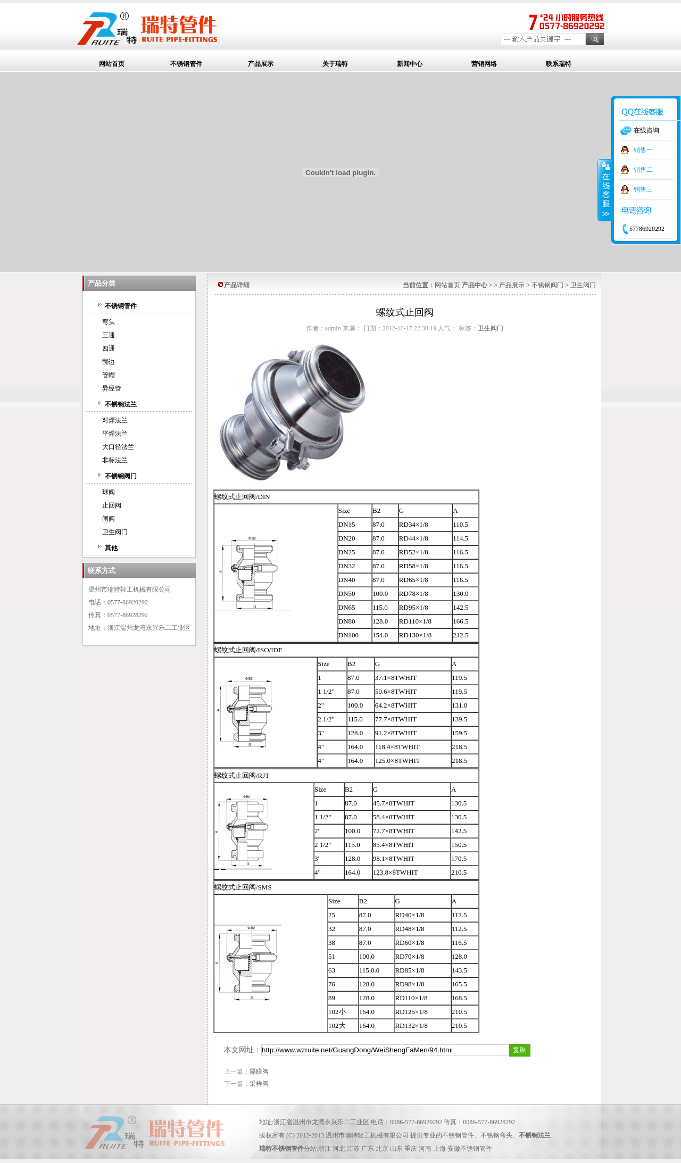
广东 (367, 1148)
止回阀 (111, 505)
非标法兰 (115, 460)
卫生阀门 (115, 532)
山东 (396, 1148)
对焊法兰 (115, 420)
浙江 (324, 1148)
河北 (339, 1148)
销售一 (643, 150)
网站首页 (111, 64)
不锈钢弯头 (496, 1135)
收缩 (604, 190)
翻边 (108, 361)
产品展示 (260, 64)
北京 (382, 1148)
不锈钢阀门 (121, 476)
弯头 (108, 322)
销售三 (643, 189)
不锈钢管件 (186, 64)
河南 (425, 1148)
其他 (111, 548)
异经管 (111, 388)
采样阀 (259, 1083)
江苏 (353, 1148)
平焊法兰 (115, 433)
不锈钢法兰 (121, 404)
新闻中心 (409, 64)
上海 (439, 1148)
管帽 (108, 375)
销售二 (643, 169)
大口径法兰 (118, 447)
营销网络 (484, 64)
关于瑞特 (335, 64)
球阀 (108, 492)
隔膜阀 (259, 1071)
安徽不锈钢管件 (469, 1148)
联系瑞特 (558, 64)
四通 (108, 348)
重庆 (410, 1148)
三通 (108, 335)
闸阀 (108, 518)
